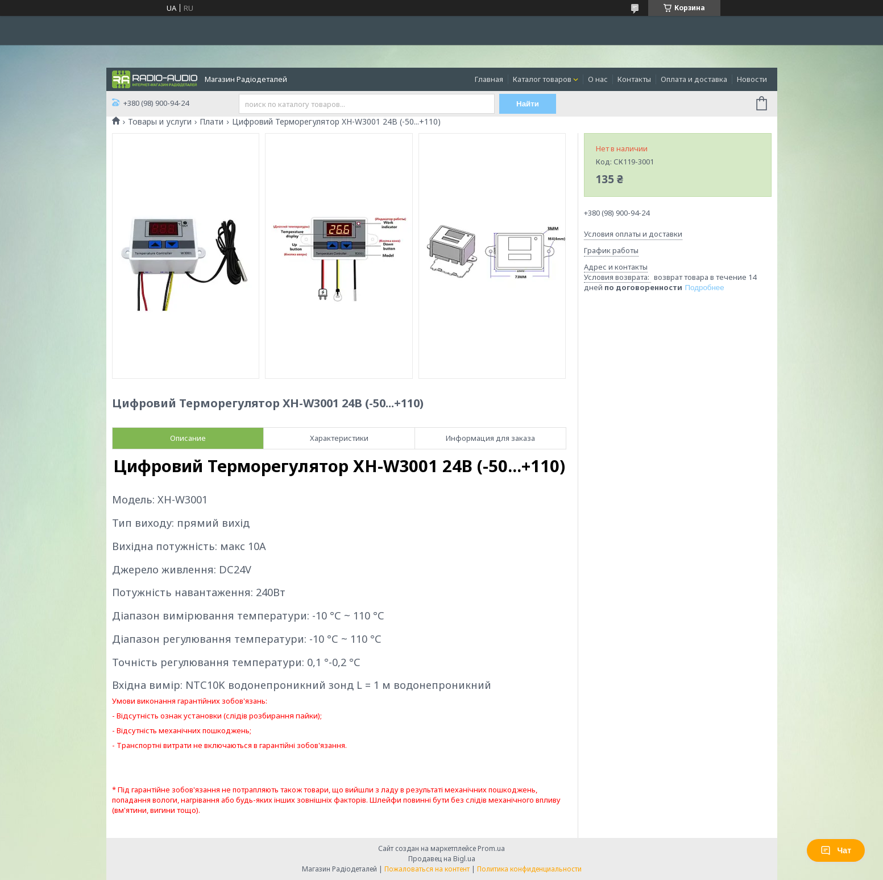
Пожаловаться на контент (427, 869)
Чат (835, 850)
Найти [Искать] (527, 104)
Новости (752, 79)
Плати (211, 122)
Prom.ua (491, 848)
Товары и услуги (160, 122)
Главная (489, 79)
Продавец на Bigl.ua (441, 859)
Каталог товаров (542, 79)
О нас (598, 79)
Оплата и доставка (694, 79)
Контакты (634, 79)
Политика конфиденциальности (529, 869)
